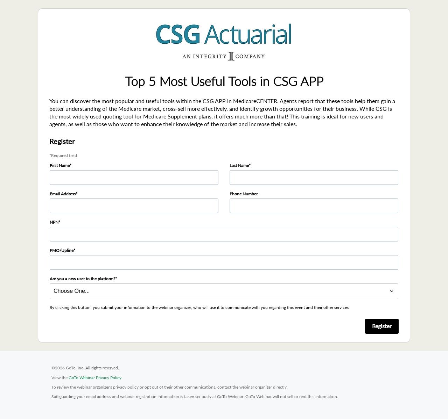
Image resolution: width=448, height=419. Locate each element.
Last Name (239, 165)
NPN (54, 222)
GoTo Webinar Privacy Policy (95, 377)
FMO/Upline (62, 250)
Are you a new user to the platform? (82, 278)
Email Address (63, 193)
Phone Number (244, 193)
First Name (60, 165)
